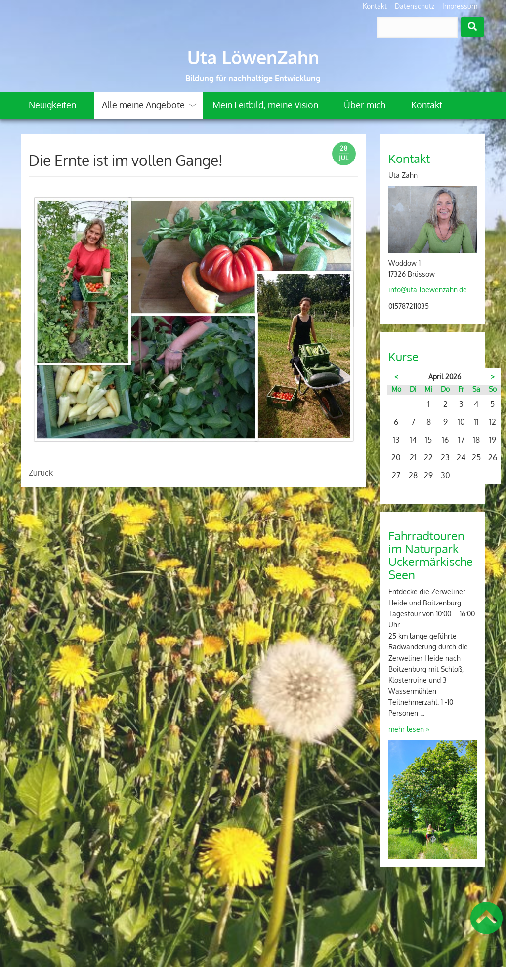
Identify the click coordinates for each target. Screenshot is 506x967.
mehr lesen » (408, 729)
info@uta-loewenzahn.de (427, 289)
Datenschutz (414, 6)
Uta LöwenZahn (253, 57)
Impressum (459, 6)
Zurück (41, 473)
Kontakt (375, 6)
